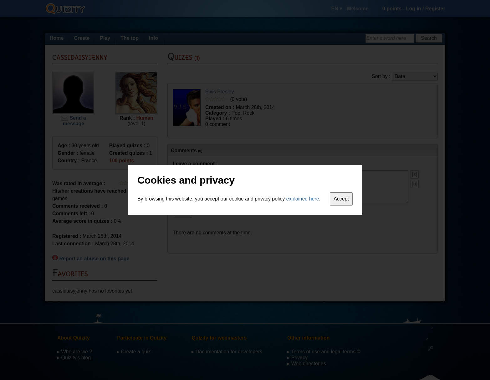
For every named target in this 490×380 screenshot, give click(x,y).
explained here (302, 198)
